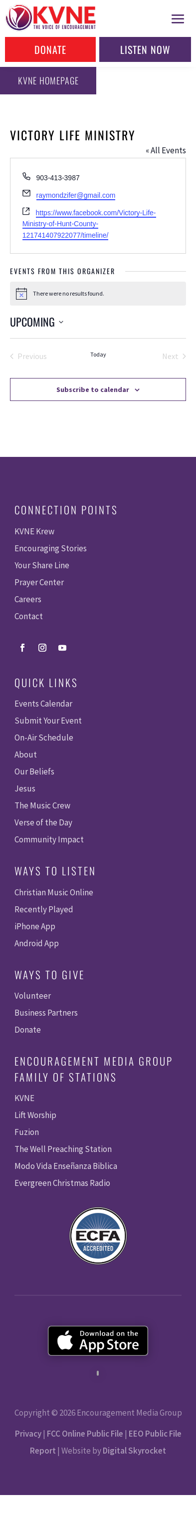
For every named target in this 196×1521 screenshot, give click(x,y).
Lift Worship (35, 1115)
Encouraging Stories (50, 548)
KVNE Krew (34, 531)
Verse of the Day (43, 822)
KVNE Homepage (48, 80)
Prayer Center (39, 582)
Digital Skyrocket (134, 1450)
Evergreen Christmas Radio (62, 1182)
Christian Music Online (53, 892)
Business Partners (46, 1012)
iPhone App (34, 926)
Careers (27, 599)
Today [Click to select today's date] (98, 354)
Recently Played (43, 909)
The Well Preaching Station (63, 1148)
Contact (28, 616)
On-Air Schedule (43, 737)
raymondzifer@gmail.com (76, 195)
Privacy (28, 1433)
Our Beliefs (34, 771)
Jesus (24, 788)
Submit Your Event (48, 720)
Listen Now (145, 49)
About (25, 754)
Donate (50, 49)
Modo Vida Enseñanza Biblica (65, 1165)
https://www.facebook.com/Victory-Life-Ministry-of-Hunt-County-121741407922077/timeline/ (89, 224)
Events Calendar (43, 703)
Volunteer (32, 995)
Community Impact (49, 839)
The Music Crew (42, 805)
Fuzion (26, 1132)
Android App (36, 943)
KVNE (24, 1098)
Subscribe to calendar (92, 389)
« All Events (166, 150)
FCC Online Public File (85, 1433)
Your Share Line (41, 565)
